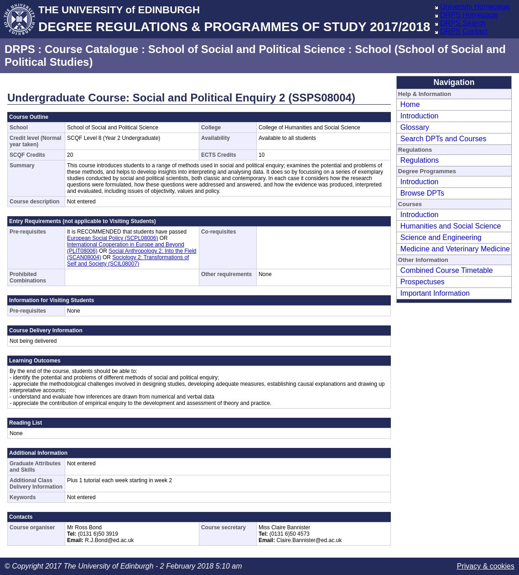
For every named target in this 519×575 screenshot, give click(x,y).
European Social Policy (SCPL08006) (112, 238)
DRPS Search (463, 23)
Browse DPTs (422, 193)
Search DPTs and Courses (443, 139)
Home (410, 104)
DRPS (20, 49)
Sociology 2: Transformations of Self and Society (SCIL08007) (128, 260)
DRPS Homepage (469, 15)
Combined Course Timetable (446, 270)
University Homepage (475, 7)
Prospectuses (422, 282)
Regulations (419, 160)
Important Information (435, 293)
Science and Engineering (441, 237)
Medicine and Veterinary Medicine (455, 249)
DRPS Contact (464, 31)
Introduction (419, 116)
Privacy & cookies (485, 566)
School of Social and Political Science (246, 49)
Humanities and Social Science (450, 226)
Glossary (414, 127)
